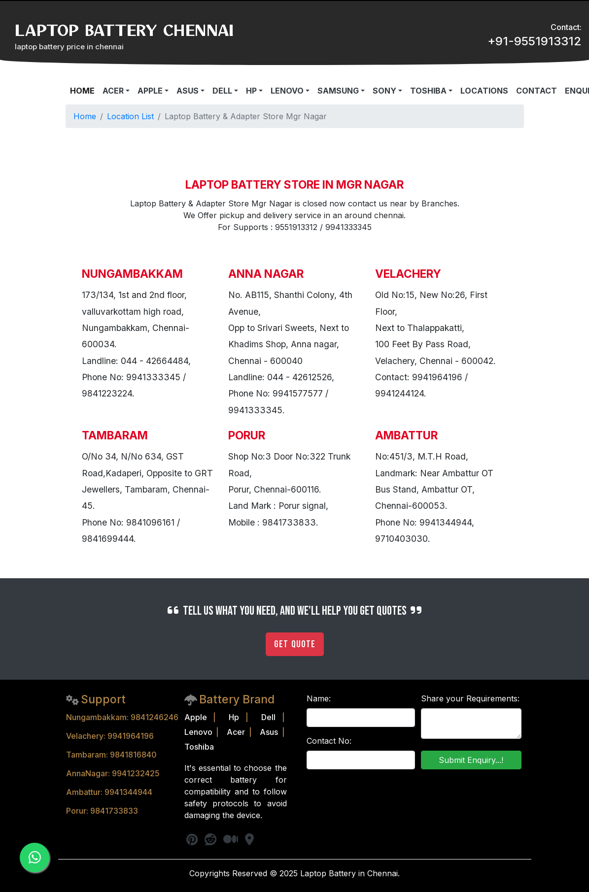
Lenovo (198, 732)
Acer (236, 732)
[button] (116, 90)
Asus (269, 732)
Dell (268, 717)
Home (84, 116)
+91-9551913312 (534, 41)
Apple (195, 717)
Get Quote (294, 644)
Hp (234, 717)
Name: (319, 698)
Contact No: (329, 741)
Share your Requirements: (470, 698)
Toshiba (199, 747)
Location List (130, 116)
